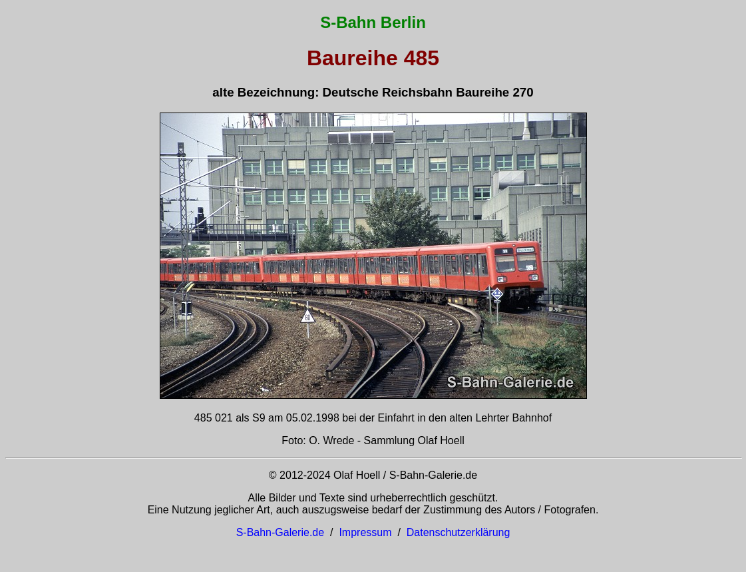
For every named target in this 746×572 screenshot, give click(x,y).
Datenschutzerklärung (458, 532)
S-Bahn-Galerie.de (280, 532)
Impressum (365, 532)
